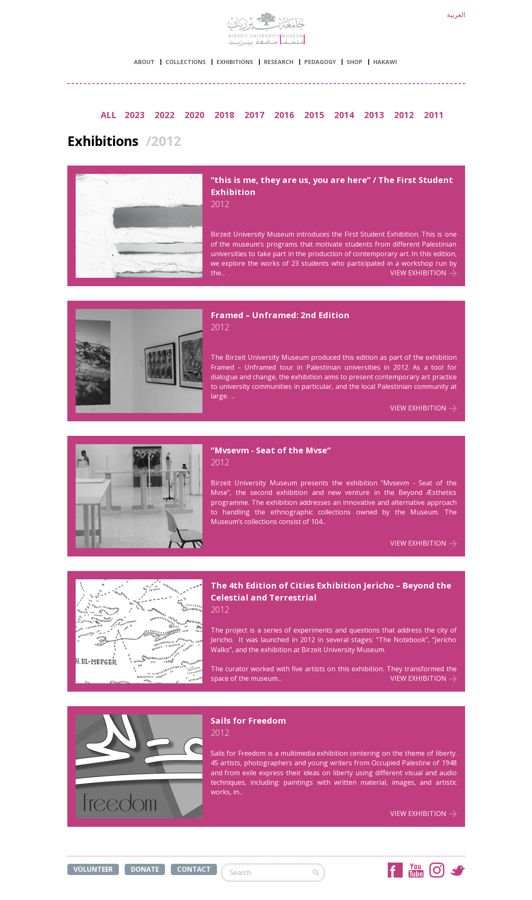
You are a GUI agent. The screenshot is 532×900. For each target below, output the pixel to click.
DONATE (145, 869)
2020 (194, 115)
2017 (254, 115)
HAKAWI (385, 62)
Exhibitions (235, 62)
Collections (185, 62)
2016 (284, 115)
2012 (404, 115)
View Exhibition (418, 272)
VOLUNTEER (93, 869)
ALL (108, 115)
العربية (456, 14)
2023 (135, 115)
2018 (224, 115)
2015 (314, 115)
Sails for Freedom (248, 720)
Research (278, 62)
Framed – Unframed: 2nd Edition (280, 315)
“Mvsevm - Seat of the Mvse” (271, 450)
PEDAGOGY (320, 62)
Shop (354, 62)
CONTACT (194, 869)
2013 (374, 115)
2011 (434, 115)
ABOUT (144, 62)
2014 (344, 115)
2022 (165, 115)
